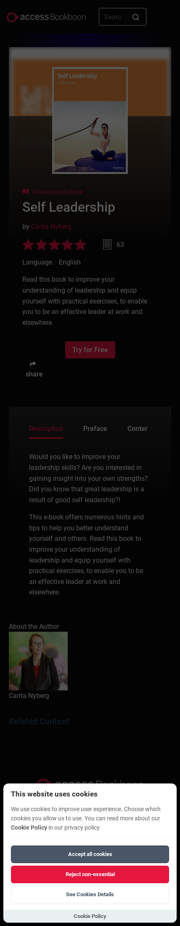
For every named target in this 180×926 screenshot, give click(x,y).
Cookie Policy (29, 827)
